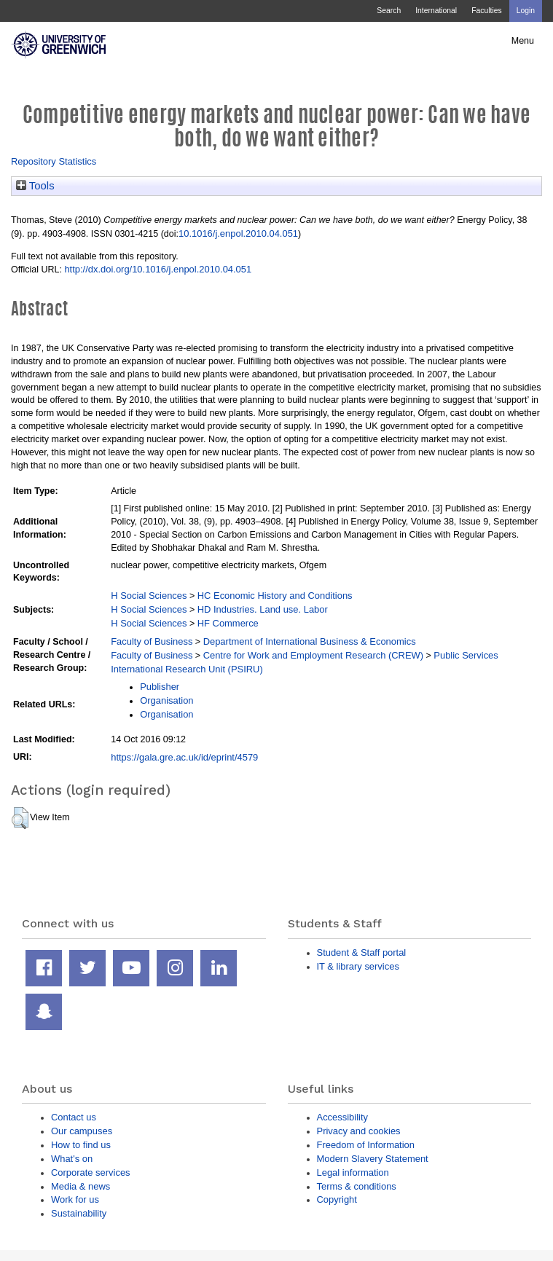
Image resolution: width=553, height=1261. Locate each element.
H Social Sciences (149, 595)
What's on (72, 1158)
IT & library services (358, 966)
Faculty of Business (151, 641)
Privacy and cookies (359, 1131)
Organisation (166, 700)
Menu (522, 41)
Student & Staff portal (362, 952)
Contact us (73, 1117)
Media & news (80, 1186)
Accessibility (342, 1117)
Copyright (337, 1199)
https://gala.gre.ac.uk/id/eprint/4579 (184, 757)
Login (526, 11)
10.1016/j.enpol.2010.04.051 (238, 233)
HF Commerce (228, 623)
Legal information (353, 1172)
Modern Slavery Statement (372, 1158)
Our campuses (81, 1131)
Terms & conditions (356, 1186)
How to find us (81, 1144)
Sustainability (78, 1213)
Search (389, 11)
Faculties (486, 11)
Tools (35, 186)
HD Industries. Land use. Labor (262, 609)
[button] (20, 818)
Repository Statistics (53, 161)
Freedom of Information (366, 1144)
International (436, 11)
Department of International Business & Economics (309, 641)
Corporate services (90, 1172)
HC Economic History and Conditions (275, 595)
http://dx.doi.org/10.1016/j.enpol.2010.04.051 (157, 269)
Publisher (159, 686)
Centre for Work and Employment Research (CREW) (313, 655)
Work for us (75, 1199)
